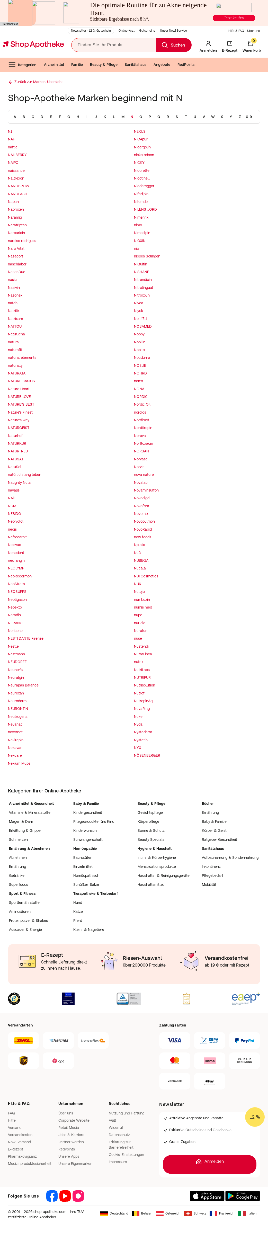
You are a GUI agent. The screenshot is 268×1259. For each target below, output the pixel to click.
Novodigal (142, 498)
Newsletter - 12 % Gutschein (91, 30)
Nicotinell (142, 178)
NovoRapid (143, 529)
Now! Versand (19, 1142)
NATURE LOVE (19, 397)
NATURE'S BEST (21, 404)
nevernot (15, 732)
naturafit (15, 350)
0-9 (249, 117)
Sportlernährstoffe (24, 902)
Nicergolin (142, 147)
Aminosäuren (20, 911)
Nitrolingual (143, 287)
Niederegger (144, 186)
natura (13, 342)
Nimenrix (141, 217)
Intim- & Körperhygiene (157, 857)
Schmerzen (18, 839)
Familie (77, 64)
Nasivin (14, 287)
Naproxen (16, 209)
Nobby (139, 334)
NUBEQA (141, 560)
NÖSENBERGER (147, 755)
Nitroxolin (142, 295)
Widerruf (116, 1128)
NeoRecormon (20, 576)
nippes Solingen (147, 256)
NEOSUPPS (17, 592)
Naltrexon (16, 178)
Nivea (138, 303)
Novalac (141, 482)
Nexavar (15, 748)
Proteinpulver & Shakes (28, 920)
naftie (12, 147)
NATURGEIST (18, 428)
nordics (140, 412)
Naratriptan (17, 225)
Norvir (139, 467)
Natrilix (14, 311)
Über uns (253, 31)
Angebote (162, 64)
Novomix (141, 514)
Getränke (16, 875)
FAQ (11, 1113)
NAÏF (12, 498)
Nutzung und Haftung (126, 1113)
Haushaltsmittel (151, 884)
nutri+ (138, 662)
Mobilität (209, 884)
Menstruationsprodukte (157, 866)
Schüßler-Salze (86, 884)
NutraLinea (143, 654)
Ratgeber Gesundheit (219, 839)
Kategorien (22, 65)
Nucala (140, 568)
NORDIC (141, 397)
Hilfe (12, 1120)
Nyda (138, 724)
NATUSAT (15, 459)
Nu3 (137, 553)
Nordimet (141, 420)
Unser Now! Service (173, 30)
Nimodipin (142, 233)
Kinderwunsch (85, 830)
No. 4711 (140, 319)
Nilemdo (141, 202)
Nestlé (13, 646)
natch (12, 303)
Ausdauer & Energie (25, 929)
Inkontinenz (211, 866)
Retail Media (68, 1128)
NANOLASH (17, 194)
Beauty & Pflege (104, 64)
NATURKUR (17, 443)
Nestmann (16, 654)
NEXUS (140, 131)
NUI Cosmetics (146, 576)
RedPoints (185, 64)
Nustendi (141, 646)
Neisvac (14, 545)
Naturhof (15, 436)
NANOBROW (18, 186)
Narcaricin (16, 233)
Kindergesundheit (87, 812)
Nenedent (16, 553)
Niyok (138, 311)
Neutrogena (18, 717)
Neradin (14, 615)
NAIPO (13, 162)
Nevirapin (15, 740)
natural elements (22, 357)
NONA (139, 389)
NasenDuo (16, 272)
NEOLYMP (16, 568)
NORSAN (141, 451)
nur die (139, 623)
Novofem (141, 506)
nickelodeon (144, 155)
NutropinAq (143, 701)
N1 (10, 131)
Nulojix (139, 592)
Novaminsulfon (146, 490)
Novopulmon (144, 521)
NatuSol (14, 467)
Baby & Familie (214, 821)
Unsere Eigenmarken (75, 1164)
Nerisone (15, 631)
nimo (138, 225)
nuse (138, 638)
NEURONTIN (18, 709)
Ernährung (210, 812)
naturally (15, 365)
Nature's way (18, 420)
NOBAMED (143, 326)
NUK (137, 584)
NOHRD (140, 373)
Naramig (15, 217)
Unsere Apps (68, 1156)
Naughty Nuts (19, 482)
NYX (137, 748)
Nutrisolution (144, 685)
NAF (11, 139)
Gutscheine (147, 30)
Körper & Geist (214, 830)
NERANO (15, 623)
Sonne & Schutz (151, 830)
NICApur (141, 139)
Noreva (140, 436)
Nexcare (15, 755)
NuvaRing (142, 709)
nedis (12, 529)
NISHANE (141, 272)
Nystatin (141, 740)
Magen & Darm (21, 821)
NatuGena (16, 334)
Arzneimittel (54, 64)
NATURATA (16, 373)
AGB (112, 1120)
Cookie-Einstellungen (126, 1155)
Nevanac (15, 724)
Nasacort (15, 256)
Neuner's (15, 670)
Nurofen (140, 631)
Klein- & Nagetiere (88, 929)
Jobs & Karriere (71, 1135)
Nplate (139, 545)
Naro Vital (16, 248)
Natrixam (15, 319)
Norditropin (143, 428)
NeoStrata (16, 584)
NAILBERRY (17, 155)
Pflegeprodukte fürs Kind (93, 821)
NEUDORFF (17, 662)
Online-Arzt (127, 30)
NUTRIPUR (142, 677)
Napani (14, 202)
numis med (143, 607)
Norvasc (141, 459)
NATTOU (15, 326)
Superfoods (18, 884)
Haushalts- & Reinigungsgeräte (164, 875)
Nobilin (139, 342)
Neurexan (16, 693)
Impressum (118, 1162)
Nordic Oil (142, 404)
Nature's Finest (20, 412)
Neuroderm (17, 701)
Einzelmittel (83, 866)
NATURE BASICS (21, 381)
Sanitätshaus (135, 64)
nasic (12, 280)
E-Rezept (15, 1149)
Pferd (77, 920)
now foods (142, 537)
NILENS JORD (145, 209)
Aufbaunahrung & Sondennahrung (230, 857)
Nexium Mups (19, 763)
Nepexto (15, 607)
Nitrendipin (143, 280)
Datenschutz (119, 1135)
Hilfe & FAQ (236, 31)
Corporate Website (74, 1120)
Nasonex (15, 295)
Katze (78, 911)
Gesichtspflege (150, 812)
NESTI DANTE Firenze (25, 638)
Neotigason (17, 599)
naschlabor (17, 264)
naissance (16, 170)
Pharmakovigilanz (22, 1156)
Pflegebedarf (212, 875)
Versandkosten (20, 1135)
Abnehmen (18, 857)
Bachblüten (82, 857)
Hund (77, 902)
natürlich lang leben (24, 474)
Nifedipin (141, 194)
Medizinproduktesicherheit (29, 1164)
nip (136, 248)
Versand (14, 1128)
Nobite (139, 350)
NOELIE (140, 365)
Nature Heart (19, 389)
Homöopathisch (86, 875)
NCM (12, 506)
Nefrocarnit (17, 537)
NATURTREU (18, 451)
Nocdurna (142, 357)
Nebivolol (15, 521)
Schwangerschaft (88, 839)
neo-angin (16, 560)
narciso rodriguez (22, 241)
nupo (138, 615)
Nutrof (139, 693)
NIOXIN (140, 241)
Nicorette (141, 170)
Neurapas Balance (23, 685)
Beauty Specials (151, 839)
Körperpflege (148, 821)
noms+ (139, 381)
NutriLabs (142, 670)
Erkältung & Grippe (25, 830)
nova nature (144, 474)
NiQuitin (140, 264)
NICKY (139, 162)
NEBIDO (14, 514)
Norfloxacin (143, 443)
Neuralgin (16, 677)
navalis (14, 490)
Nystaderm (143, 732)
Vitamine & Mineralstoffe (29, 812)
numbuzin (142, 599)
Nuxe (138, 717)
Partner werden (71, 1142)
